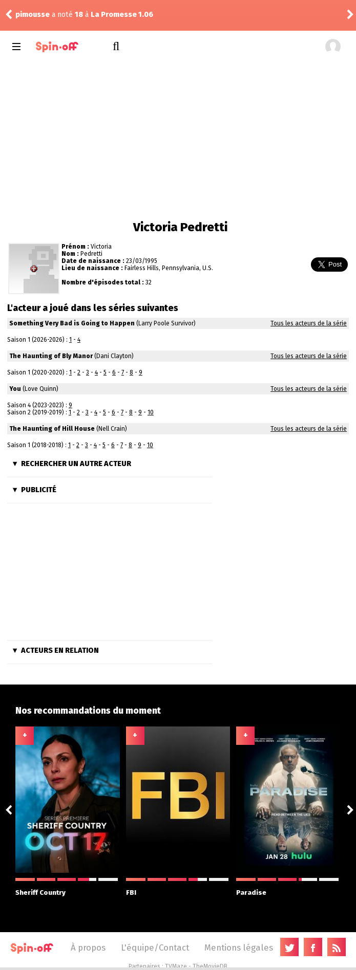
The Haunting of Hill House (52, 428)
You (15, 388)
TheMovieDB (210, 966)
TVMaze (176, 966)
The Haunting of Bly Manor (51, 356)
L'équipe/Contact (155, 947)
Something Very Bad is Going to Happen (72, 323)
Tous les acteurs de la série (308, 323)
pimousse (32, 14)
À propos (88, 947)
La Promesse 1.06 (122, 14)
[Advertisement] (178, 138)
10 (151, 412)
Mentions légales (238, 947)
